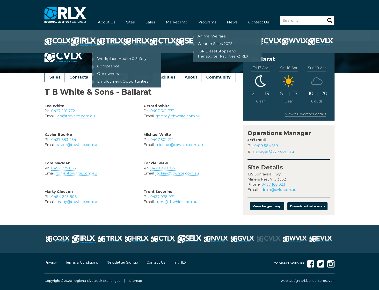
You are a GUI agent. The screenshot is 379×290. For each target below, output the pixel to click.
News (232, 22)
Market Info (176, 22)
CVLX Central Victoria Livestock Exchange (107, 35)
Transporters (110, 77)
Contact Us (258, 22)
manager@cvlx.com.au (273, 151)
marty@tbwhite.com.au (78, 201)
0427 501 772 (63, 111)
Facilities (166, 77)
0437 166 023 (273, 184)
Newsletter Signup (122, 262)
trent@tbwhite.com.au (176, 201)
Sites (130, 22)
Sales (150, 22)
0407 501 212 (162, 139)
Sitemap (135, 281)
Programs (207, 22)
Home (49, 35)
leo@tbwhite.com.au (75, 116)
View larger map (267, 206)
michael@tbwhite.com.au (179, 144)
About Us (106, 22)
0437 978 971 (162, 196)
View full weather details (305, 114)
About (191, 77)
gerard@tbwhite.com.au (177, 116)
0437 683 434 (63, 139)
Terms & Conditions (81, 262)
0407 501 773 (162, 111)
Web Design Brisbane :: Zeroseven (307, 281)
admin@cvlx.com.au (277, 189)
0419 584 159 (266, 145)
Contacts (78, 77)
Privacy (50, 262)
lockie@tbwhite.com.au (177, 173)
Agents (140, 77)
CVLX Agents (156, 35)
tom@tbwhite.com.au (76, 173)
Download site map (307, 206)
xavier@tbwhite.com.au (78, 144)
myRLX (180, 262)
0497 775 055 (63, 168)
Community (218, 77)
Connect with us (288, 263)
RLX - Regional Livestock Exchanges (65, 15)
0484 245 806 (64, 196)
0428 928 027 (162, 168)
